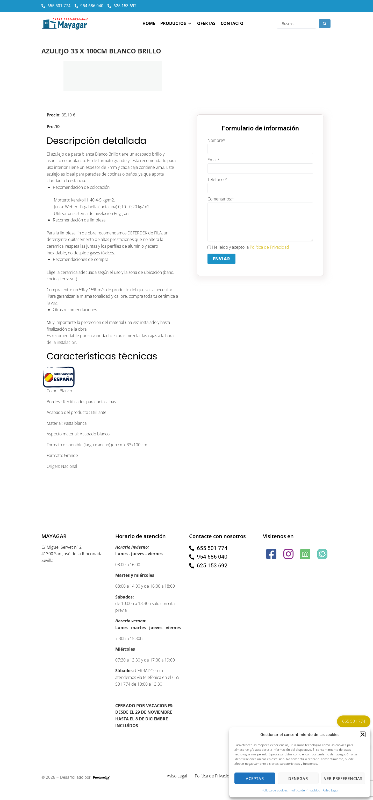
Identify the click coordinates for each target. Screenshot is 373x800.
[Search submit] (325, 23)
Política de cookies (275, 790)
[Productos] (176, 23)
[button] (362, 734)
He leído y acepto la (248, 247)
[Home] (149, 23)
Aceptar (255, 778)
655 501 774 (353, 721)
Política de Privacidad (305, 790)
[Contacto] (232, 23)
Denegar (298, 778)
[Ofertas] (206, 23)
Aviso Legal (330, 790)
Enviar (221, 259)
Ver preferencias (343, 778)
